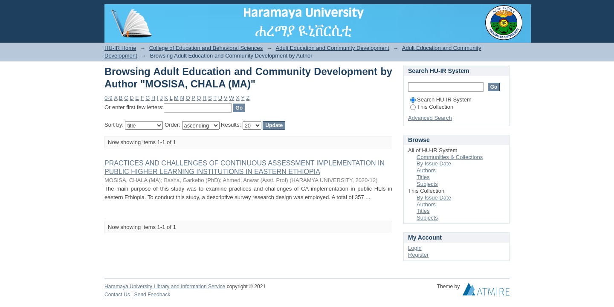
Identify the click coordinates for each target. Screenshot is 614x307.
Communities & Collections (450, 157)
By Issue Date (434, 163)
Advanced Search (430, 118)
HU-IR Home (120, 48)
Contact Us (117, 295)
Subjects (427, 184)
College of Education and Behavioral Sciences (206, 48)
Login (503, 10)
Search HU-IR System (441, 99)
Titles (423, 177)
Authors (426, 170)
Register (418, 255)
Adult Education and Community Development (332, 48)
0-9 (108, 98)
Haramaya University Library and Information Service (164, 287)
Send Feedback (152, 295)
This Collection (431, 107)
